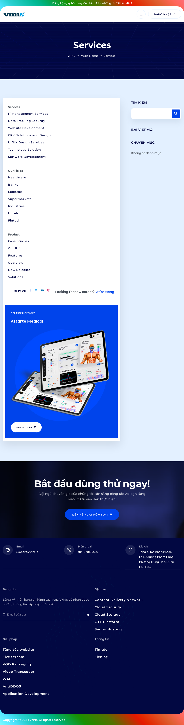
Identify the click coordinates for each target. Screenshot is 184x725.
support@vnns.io (27, 552)
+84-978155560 (88, 552)
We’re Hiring (104, 292)
